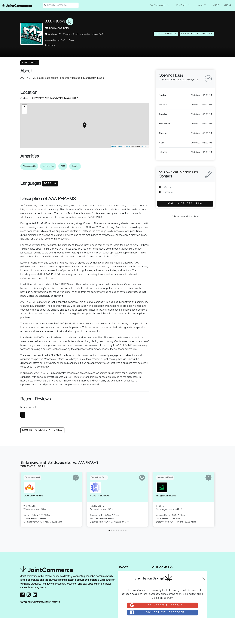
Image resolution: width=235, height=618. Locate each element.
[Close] (203, 578)
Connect (156, 605)
